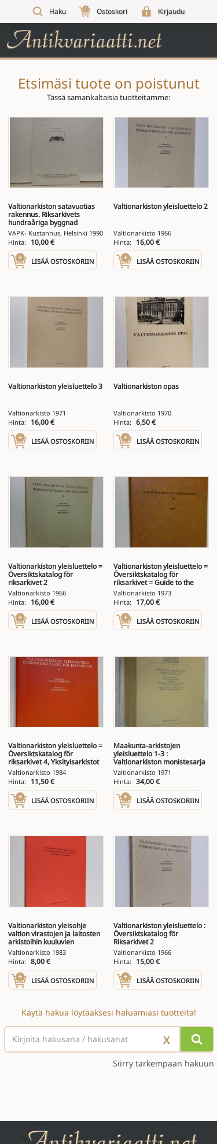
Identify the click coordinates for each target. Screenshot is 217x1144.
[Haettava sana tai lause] (108, 1039)
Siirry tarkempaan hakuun (163, 1063)
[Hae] (196, 1039)
